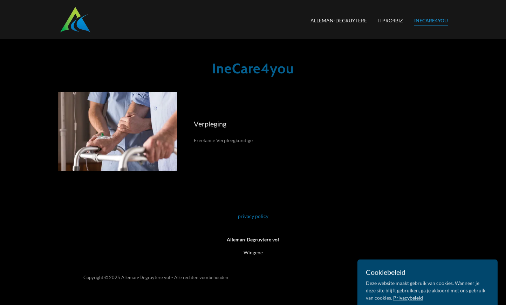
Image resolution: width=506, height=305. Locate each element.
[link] (75, 19)
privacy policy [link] (253, 216)
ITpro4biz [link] (390, 20)
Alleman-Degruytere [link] (338, 20)
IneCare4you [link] (431, 20)
